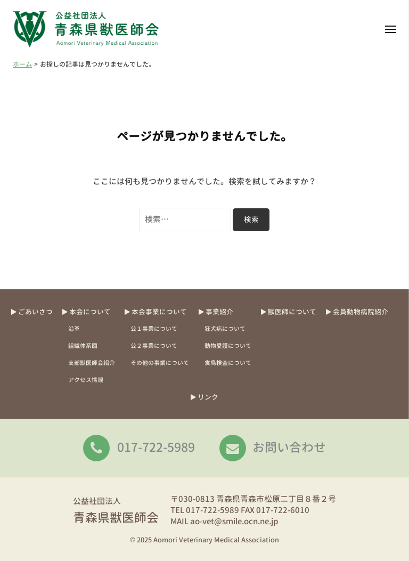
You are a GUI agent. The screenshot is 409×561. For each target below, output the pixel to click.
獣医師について (292, 311)
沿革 (74, 328)
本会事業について (159, 311)
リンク (208, 397)
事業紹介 (219, 311)
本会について (90, 311)
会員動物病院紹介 (360, 311)
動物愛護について (227, 345)
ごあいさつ (35, 311)
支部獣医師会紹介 (91, 363)
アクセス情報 (85, 380)
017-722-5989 (156, 447)
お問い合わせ (289, 447)
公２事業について (153, 345)
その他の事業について (159, 363)
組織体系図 (82, 345)
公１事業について (153, 328)
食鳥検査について (227, 363)
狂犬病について (225, 328)
